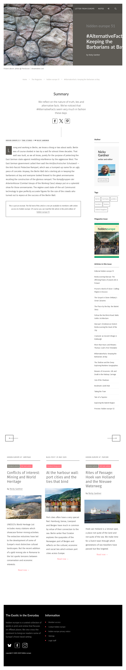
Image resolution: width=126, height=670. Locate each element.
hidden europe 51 (53, 79)
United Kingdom (101, 210)
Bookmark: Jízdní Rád (102, 386)
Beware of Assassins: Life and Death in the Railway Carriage (105, 372)
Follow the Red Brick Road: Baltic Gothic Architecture (106, 316)
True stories (27, 140)
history (106, 204)
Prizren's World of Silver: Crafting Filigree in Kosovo (106, 290)
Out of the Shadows (101, 380)
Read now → (23, 570)
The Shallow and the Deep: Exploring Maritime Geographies (106, 364)
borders (98, 204)
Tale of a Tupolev (100, 397)
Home (25, 79)
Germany (105, 199)
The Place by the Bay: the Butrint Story (106, 308)
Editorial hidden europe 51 (104, 271)
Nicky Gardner (43, 140)
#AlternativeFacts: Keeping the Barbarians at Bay (105, 355)
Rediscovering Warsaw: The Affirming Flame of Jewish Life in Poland (106, 280)
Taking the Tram (100, 391)
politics (114, 199)
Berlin (97, 199)
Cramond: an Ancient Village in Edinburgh (105, 337)
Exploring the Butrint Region (104, 403)
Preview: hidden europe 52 (104, 409)
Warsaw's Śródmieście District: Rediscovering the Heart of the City (105, 327)
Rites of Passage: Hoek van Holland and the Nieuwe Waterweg (100, 479)
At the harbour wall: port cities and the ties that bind (62, 477)
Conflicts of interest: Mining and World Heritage (23, 477)
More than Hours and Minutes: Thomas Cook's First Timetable (105, 346)
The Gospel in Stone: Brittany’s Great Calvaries (105, 299)
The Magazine (37, 79)
